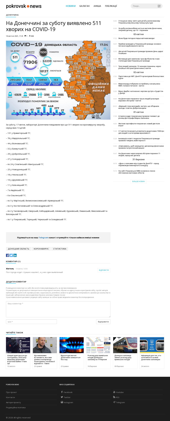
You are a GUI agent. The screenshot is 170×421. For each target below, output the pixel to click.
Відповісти (104, 270)
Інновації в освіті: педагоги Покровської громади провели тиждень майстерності (139, 140)
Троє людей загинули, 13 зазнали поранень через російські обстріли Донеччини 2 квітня (139, 67)
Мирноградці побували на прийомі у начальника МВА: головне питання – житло (139, 85)
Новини (71, 6)
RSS (116, 397)
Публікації (111, 6)
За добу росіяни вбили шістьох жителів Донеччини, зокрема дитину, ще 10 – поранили (140, 29)
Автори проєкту (13, 402)
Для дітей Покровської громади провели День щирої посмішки (140, 52)
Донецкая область (18, 248)
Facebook (66, 392)
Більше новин (138, 181)
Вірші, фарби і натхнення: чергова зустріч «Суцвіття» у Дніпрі (140, 92)
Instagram (67, 402)
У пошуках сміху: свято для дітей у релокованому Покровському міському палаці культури (139, 22)
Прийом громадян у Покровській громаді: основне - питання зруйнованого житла (140, 45)
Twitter (66, 397)
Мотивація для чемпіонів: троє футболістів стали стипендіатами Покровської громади (139, 60)
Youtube (118, 392)
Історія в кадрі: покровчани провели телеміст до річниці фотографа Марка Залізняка (139, 117)
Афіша (97, 6)
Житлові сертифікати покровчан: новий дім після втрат (139, 125)
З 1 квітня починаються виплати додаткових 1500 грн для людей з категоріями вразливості (141, 132)
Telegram (43, 237)
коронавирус (41, 248)
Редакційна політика (16, 407)
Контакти (10, 397)
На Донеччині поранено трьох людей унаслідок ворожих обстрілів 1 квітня (138, 100)
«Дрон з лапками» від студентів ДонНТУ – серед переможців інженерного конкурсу (138, 164)
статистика (59, 248)
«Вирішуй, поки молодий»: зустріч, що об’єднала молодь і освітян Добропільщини (138, 107)
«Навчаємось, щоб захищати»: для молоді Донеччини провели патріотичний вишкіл (141, 147)
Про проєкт (11, 392)
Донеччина (12, 14)
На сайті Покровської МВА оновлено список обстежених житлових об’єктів (136, 172)
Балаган (85, 6)
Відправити (103, 321)
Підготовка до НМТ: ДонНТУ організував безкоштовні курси (141, 77)
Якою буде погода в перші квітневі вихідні (136, 38)
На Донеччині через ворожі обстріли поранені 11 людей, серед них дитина (139, 154)
